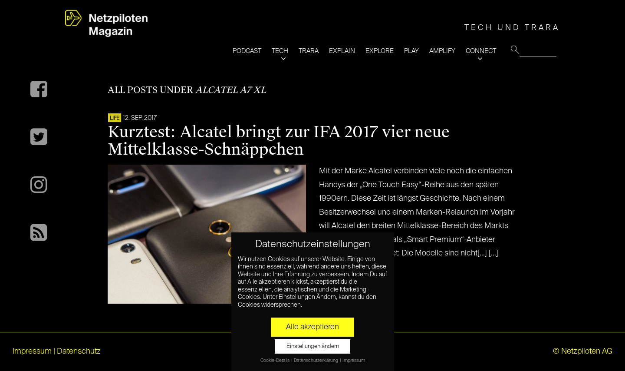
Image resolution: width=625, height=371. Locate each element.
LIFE (114, 118)
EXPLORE (379, 51)
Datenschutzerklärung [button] (316, 360)
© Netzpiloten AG (582, 351)
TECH (280, 51)
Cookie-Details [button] (275, 360)
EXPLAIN (342, 51)
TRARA (309, 51)
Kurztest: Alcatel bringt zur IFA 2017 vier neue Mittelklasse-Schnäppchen (279, 140)
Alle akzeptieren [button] (312, 327)
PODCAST (247, 51)
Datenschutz (79, 351)
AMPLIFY (442, 51)
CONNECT (481, 51)
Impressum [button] (353, 360)
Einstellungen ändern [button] (312, 346)
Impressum (32, 351)
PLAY (411, 51)
